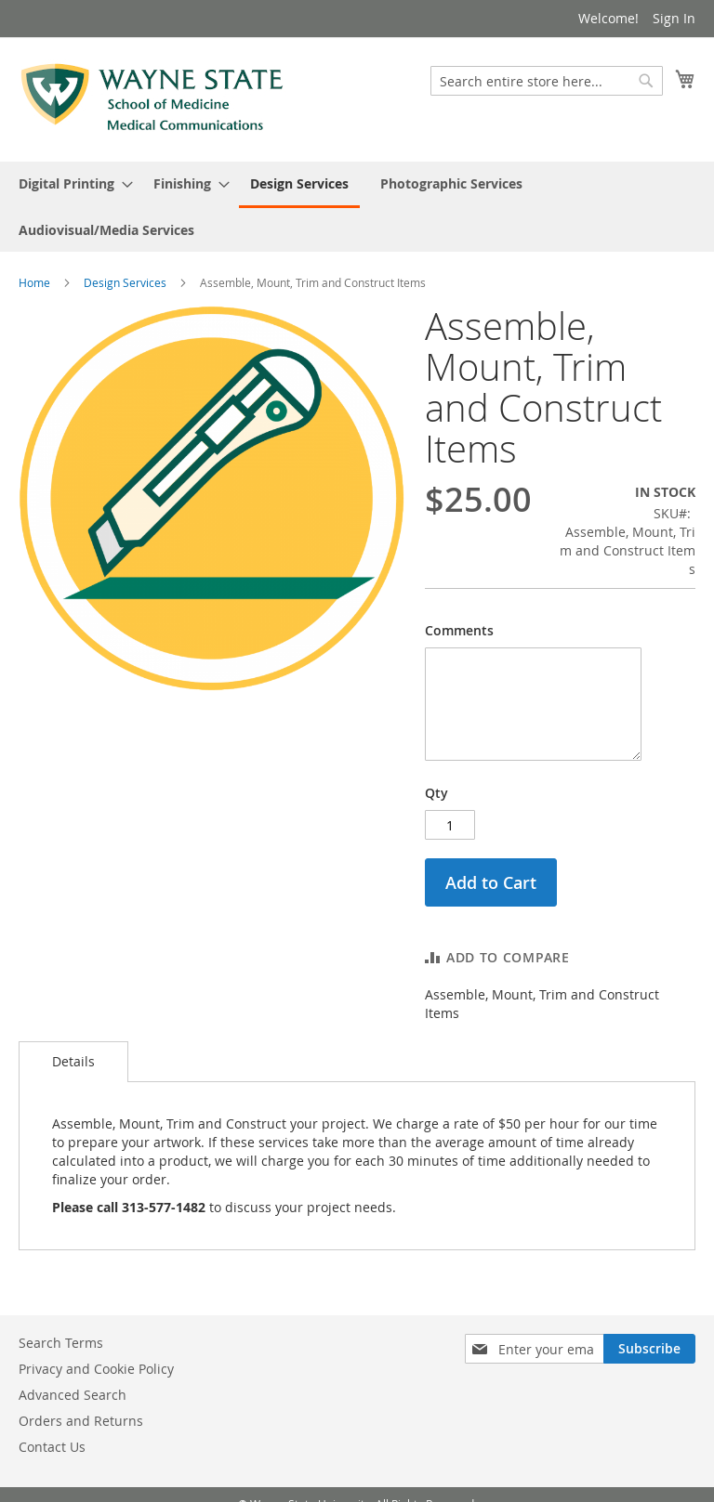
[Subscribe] (649, 1349)
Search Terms (61, 1343)
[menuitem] (70, 183)
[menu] (357, 207)
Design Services (125, 282)
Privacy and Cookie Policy (96, 1369)
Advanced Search (72, 1395)
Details (73, 1061)
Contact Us (52, 1447)
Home (34, 282)
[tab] (73, 1061)
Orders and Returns (81, 1421)
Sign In (674, 18)
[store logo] (152, 98)
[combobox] (546, 81)
